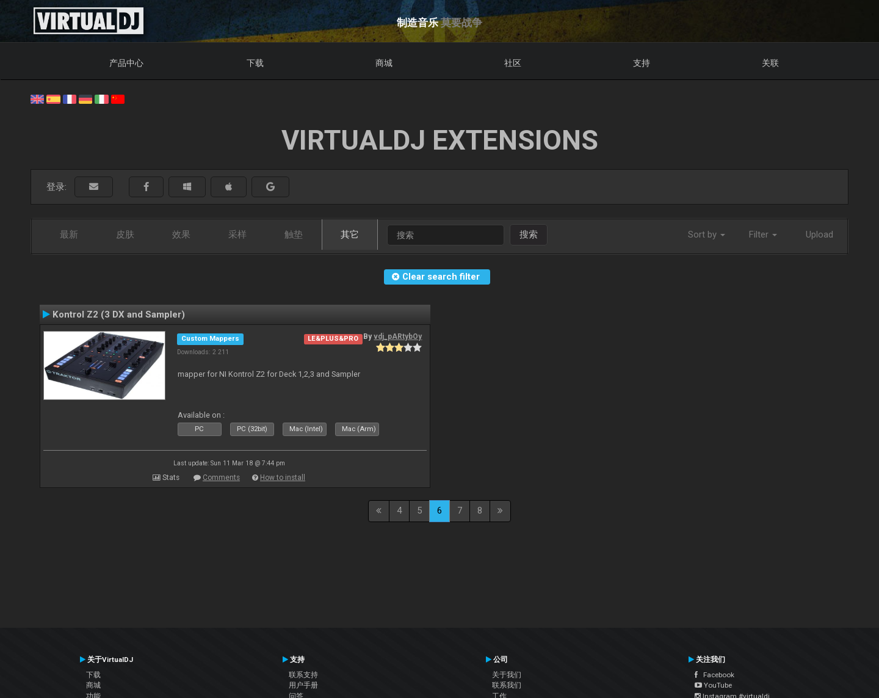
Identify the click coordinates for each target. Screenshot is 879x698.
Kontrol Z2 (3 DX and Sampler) (118, 314)
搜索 (528, 234)
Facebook (714, 675)
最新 (69, 234)
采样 (237, 234)
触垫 (293, 234)
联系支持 (303, 675)
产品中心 (126, 63)
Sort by (706, 234)
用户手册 (303, 685)
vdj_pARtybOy (398, 336)
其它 (350, 234)
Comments (221, 477)
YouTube (713, 685)
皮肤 (125, 234)
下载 (255, 63)
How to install (282, 477)
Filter (763, 234)
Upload (819, 234)
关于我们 (506, 675)
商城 (383, 63)
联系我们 (506, 685)
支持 (641, 63)
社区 (512, 63)
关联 (770, 63)
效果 (181, 234)
